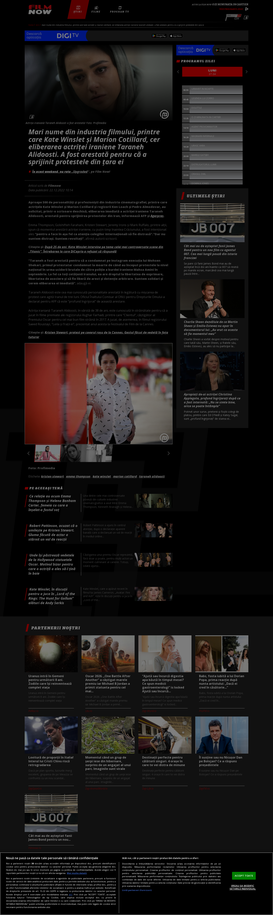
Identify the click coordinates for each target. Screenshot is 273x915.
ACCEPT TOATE (244, 875)
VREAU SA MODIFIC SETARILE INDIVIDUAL (243, 887)
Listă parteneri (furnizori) (137, 890)
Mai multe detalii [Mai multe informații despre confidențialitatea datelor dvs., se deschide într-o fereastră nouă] (77, 873)
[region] (136, 883)
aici (70, 894)
